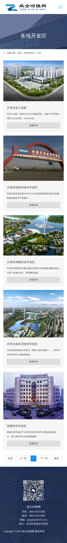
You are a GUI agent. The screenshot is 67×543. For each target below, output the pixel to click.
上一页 (23, 458)
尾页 (56, 458)
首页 (19, 53)
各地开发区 (29, 53)
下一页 (44, 458)
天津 (39, 53)
